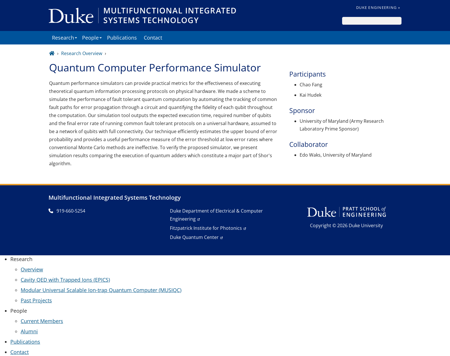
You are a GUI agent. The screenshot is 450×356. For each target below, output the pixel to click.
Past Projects (36, 300)
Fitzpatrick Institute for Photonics (206, 228)
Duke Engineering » (378, 7)
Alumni (29, 331)
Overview (32, 269)
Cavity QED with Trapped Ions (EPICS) (65, 279)
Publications (122, 37)
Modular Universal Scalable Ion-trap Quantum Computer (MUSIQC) (101, 290)
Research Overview (81, 53)
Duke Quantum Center (194, 237)
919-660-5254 (67, 211)
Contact (153, 37)
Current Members (42, 321)
